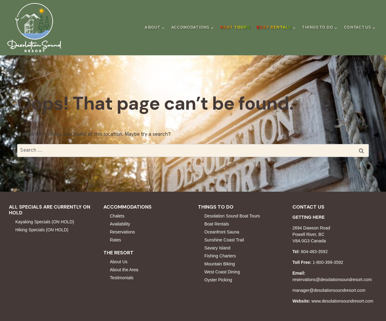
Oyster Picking (218, 279)
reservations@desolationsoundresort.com (332, 279)
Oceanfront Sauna (221, 231)
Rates (115, 239)
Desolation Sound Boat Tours (232, 215)
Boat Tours (235, 27)
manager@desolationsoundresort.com (328, 290)
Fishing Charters (220, 255)
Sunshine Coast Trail (224, 239)
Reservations (122, 231)
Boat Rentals (216, 223)
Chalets (117, 215)
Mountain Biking (219, 263)
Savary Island (217, 247)
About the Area (124, 269)
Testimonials (121, 277)
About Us (119, 261)
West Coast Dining (222, 271)
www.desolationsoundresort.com (342, 301)
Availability (120, 223)
